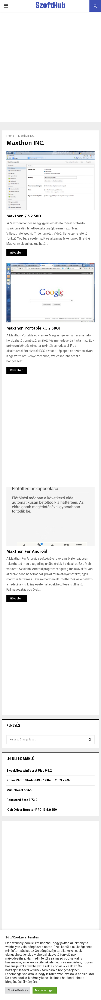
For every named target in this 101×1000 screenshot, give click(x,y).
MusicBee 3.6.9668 (19, 790)
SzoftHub (50, 5)
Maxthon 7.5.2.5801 (24, 216)
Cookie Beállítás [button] (18, 990)
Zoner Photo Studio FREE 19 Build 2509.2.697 (38, 780)
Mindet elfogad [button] (44, 990)
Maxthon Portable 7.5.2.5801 (33, 328)
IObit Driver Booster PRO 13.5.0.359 (31, 809)
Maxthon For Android (26, 551)
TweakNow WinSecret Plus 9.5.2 (29, 770)
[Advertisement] (50, 67)
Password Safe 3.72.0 (21, 800)
